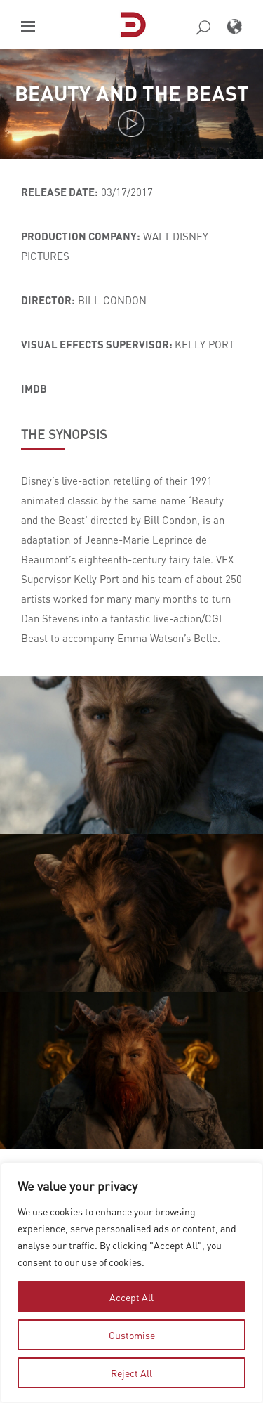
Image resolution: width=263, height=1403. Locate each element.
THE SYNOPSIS (64, 434)
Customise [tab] (132, 1335)
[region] (131, 1283)
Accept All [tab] (131, 1297)
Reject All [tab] (131, 1372)
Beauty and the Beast (132, 93)
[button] (28, 26)
